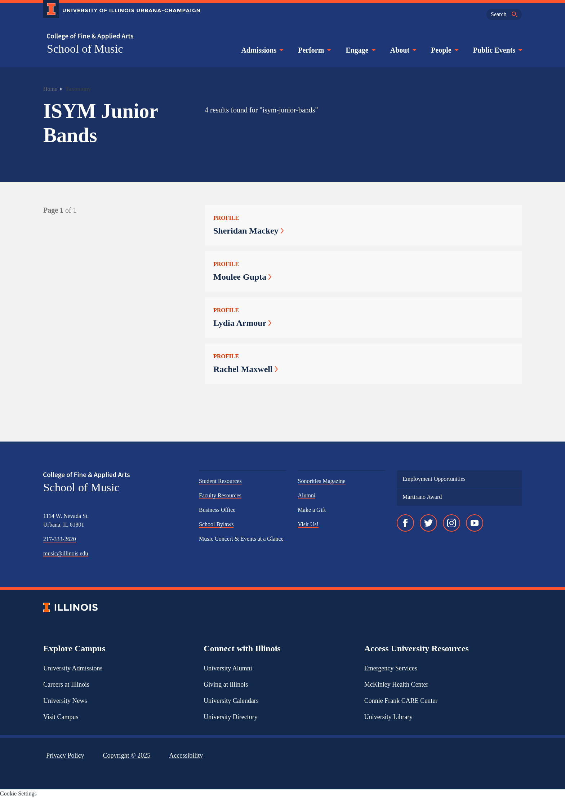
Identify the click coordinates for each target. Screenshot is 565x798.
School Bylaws (216, 524)
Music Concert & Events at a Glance (241, 539)
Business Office (217, 510)
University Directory (230, 717)
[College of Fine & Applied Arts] (119, 36)
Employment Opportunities (434, 479)
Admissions (261, 50)
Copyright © (127, 755)
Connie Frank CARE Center (400, 700)
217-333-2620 (59, 539)
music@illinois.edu (65, 553)
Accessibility (186, 755)
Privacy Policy (65, 755)
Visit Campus (60, 717)
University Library (388, 717)
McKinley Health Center (396, 684)
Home (50, 89)
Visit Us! (308, 524)
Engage (360, 50)
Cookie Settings (18, 793)
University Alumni (228, 668)
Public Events (497, 50)
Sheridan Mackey (248, 230)
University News (65, 700)
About (402, 50)
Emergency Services (390, 668)
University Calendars (231, 700)
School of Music (85, 48)
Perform (314, 50)
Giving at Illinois (226, 684)
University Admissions (73, 668)
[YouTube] (474, 523)
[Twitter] (428, 523)
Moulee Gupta (242, 276)
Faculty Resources (220, 495)
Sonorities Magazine (322, 481)
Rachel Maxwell (245, 369)
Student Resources (220, 481)
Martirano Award (422, 497)
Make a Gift (312, 510)
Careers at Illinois (66, 684)
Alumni (307, 495)
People (444, 50)
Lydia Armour (242, 323)
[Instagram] (451, 523)
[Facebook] (405, 523)
